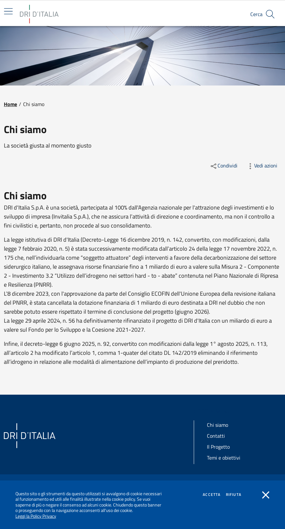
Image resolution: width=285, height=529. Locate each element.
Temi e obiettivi (223, 458)
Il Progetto (218, 447)
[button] (270, 14)
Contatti (216, 436)
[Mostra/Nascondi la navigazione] (8, 11)
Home (10, 104)
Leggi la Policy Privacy (35, 516)
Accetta (211, 495)
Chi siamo (217, 425)
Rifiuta (233, 495)
